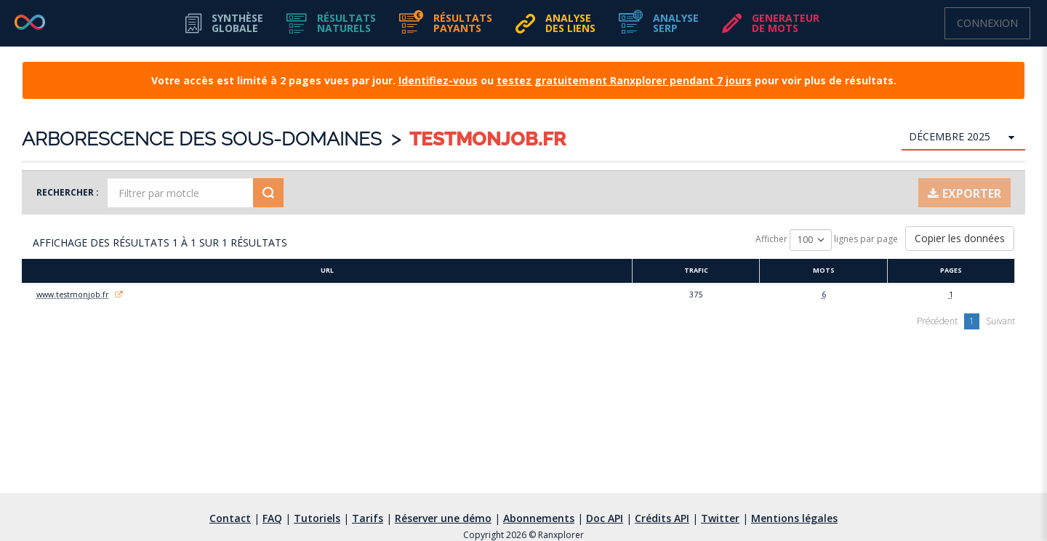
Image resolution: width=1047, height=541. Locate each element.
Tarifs (367, 518)
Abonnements (538, 518)
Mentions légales (794, 518)
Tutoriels (317, 518)
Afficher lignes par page (826, 240)
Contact (230, 518)
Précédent (937, 321)
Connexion (987, 23)
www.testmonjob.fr (72, 294)
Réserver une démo (443, 518)
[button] (331, 23)
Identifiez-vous (438, 80)
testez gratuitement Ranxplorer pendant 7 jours (624, 80)
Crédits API (662, 518)
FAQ (272, 518)
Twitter (720, 518)
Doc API (604, 518)
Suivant (1000, 321)
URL (327, 270)
